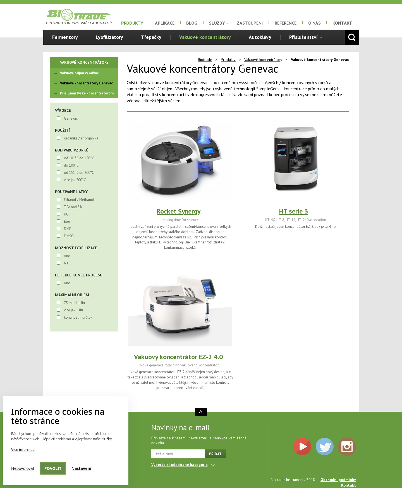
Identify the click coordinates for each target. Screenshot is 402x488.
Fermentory (65, 37)
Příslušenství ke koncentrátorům (87, 93)
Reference (285, 23)
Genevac (71, 118)
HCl (67, 214)
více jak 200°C (75, 179)
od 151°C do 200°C (79, 172)
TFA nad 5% (73, 207)
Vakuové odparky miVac (79, 73)
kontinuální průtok (78, 317)
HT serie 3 (293, 211)
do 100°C (71, 165)
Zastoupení (250, 23)
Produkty (132, 23)
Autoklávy (260, 37)
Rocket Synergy (178, 211)
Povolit (52, 468)
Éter (67, 221)
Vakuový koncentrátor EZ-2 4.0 (178, 356)
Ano (67, 256)
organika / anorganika (81, 138)
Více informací (23, 449)
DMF (67, 228)
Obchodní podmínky (338, 479)
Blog (191, 23)
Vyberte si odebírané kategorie (179, 464)
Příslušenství (303, 37)
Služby (217, 23)
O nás (314, 23)
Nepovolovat (22, 468)
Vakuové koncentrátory (205, 37)
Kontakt (342, 23)
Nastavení (81, 468)
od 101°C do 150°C (79, 158)
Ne (66, 263)
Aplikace (164, 23)
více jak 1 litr (73, 310)
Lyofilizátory (109, 37)
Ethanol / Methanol (79, 199)
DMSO (69, 236)
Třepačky (151, 37)
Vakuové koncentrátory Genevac (86, 83)
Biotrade (205, 59)
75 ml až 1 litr (74, 302)
